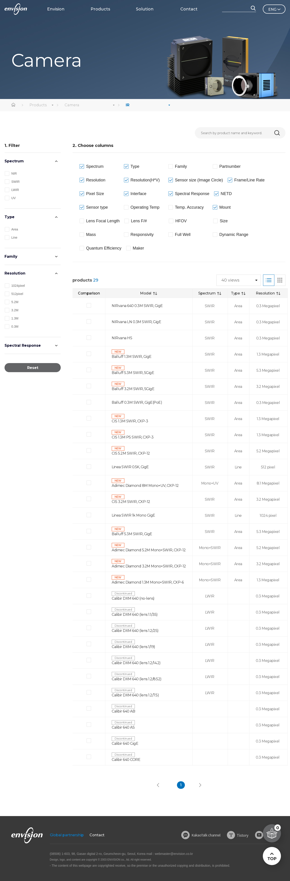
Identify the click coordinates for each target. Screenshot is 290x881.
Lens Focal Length (103, 221)
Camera (72, 105)
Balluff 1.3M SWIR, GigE (132, 356)
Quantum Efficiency (103, 248)
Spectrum (14, 161)
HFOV (181, 221)
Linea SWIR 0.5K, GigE (130, 467)
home (13, 105)
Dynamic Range (233, 234)
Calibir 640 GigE (125, 743)
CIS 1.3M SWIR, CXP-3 (130, 421)
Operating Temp (145, 207)
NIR (14, 173)
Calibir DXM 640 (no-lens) (133, 598)
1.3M (14, 318)
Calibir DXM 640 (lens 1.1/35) (135, 614)
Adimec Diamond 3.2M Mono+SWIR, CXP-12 (149, 566)
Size (224, 221)
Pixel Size (95, 193)
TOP (271, 858)
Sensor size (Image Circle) (199, 180)
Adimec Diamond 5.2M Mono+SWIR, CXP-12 (149, 550)
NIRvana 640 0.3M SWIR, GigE (137, 306)
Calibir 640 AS (123, 727)
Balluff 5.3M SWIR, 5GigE (133, 373)
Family (11, 256)
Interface (138, 193)
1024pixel (18, 285)
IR (127, 105)
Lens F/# (139, 221)
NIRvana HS (122, 338)
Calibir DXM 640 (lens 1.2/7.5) (135, 695)
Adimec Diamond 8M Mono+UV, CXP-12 (145, 485)
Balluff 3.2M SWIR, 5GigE (133, 389)
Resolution (15, 273)
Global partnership (67, 835)
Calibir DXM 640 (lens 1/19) (133, 647)
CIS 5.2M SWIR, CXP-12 (131, 453)
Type (9, 217)
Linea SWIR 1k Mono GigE (133, 515)
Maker (138, 248)
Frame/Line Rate (249, 180)
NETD (226, 193)
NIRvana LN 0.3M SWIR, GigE (136, 322)
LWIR (15, 190)
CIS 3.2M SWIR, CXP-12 (131, 502)
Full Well (183, 234)
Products (38, 105)
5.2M (14, 302)
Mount (225, 207)
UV (13, 198)
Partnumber (230, 166)
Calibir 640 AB (123, 711)
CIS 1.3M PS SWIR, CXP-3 (133, 437)
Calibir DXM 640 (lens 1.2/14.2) (136, 663)
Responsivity (142, 234)
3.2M (14, 310)
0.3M (14, 326)
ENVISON (16, 9)
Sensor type (97, 207)
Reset (32, 368)
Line (14, 237)
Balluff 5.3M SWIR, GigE (132, 534)
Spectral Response (23, 345)
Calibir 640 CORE (126, 759)
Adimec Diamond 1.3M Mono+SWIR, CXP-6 (148, 582)
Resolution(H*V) (145, 180)
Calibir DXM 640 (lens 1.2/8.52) (137, 679)
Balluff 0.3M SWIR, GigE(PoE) (137, 402)
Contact (96, 835)
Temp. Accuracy (189, 207)
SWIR (15, 181)
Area (14, 229)
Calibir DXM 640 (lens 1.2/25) (135, 631)
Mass (91, 234)
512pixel (17, 294)
